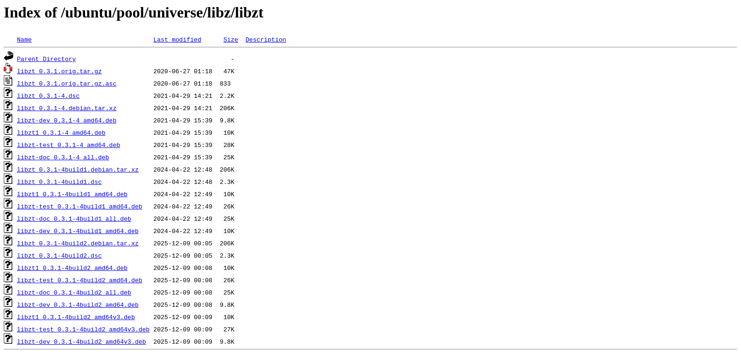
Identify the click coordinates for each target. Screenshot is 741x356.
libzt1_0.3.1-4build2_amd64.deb (72, 267)
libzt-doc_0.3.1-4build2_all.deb (74, 292)
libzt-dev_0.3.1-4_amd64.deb (67, 120)
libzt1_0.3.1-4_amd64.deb (61, 132)
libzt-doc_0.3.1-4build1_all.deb (74, 218)
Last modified (177, 39)
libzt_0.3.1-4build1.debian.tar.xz (77, 169)
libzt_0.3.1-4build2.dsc (59, 255)
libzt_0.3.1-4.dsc (48, 95)
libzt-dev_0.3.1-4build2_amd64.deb (77, 304)
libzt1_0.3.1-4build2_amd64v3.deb (76, 317)
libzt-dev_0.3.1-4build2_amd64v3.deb (81, 341)
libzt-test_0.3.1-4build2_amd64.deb (79, 280)
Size (231, 39)
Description (265, 39)
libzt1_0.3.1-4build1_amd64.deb (72, 194)
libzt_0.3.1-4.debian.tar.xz (67, 108)
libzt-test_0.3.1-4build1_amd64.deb (79, 206)
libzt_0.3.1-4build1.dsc (59, 181)
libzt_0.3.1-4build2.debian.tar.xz (77, 243)
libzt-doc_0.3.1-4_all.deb (63, 157)
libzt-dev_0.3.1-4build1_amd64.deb (77, 230)
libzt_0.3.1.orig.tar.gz (59, 71)
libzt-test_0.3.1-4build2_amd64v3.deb (83, 329)
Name (24, 39)
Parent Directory (46, 58)
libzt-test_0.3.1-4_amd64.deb (68, 144)
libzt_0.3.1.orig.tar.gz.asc (67, 83)
